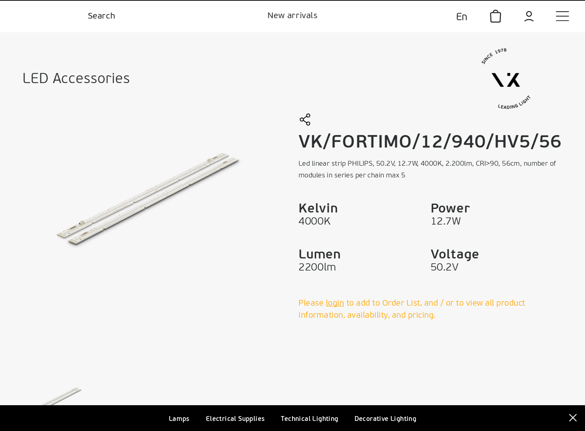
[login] (529, 16)
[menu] (562, 16)
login (335, 304)
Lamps (179, 419)
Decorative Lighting (386, 419)
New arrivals (292, 16)
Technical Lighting (309, 419)
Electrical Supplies (235, 419)
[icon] (495, 16)
